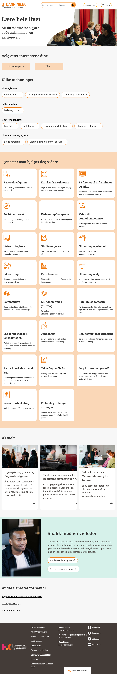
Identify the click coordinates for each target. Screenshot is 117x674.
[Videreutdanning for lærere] (111, 503)
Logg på (34, 659)
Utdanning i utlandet (75, 94)
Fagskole (10, 126)
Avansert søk (90, 5)
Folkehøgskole (12, 110)
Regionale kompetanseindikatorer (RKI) (22, 596)
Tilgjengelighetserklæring (41, 655)
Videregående (12, 94)
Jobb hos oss (36, 641)
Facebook (96, 627)
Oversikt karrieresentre (61, 569)
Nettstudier (30, 126)
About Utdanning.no (39, 632)
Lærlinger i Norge (10, 603)
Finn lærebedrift (10, 610)
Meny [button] (107, 5)
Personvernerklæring (39, 650)
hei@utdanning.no (65, 645)
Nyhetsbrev (96, 644)
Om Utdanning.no (38, 627)
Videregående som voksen (42, 94)
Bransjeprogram (13, 141)
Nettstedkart (36, 645)
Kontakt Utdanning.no (40, 636)
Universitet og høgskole (57, 126)
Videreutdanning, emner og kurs (47, 141)
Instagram (96, 633)
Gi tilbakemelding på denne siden (42, 665)
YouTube (95, 639)
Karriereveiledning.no (61, 560)
